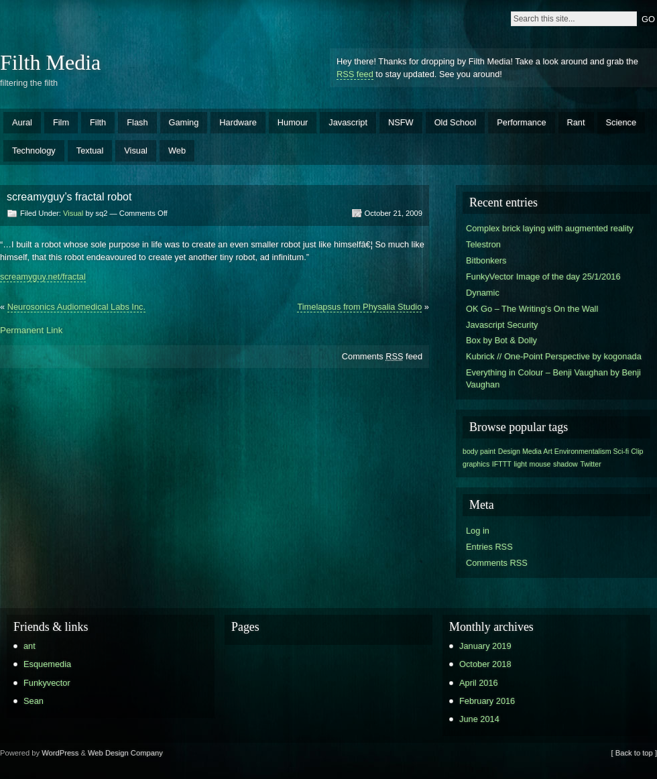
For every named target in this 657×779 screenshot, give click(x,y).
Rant (576, 122)
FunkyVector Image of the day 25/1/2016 (543, 277)
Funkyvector (46, 683)
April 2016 (478, 683)
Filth (98, 122)
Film (61, 122)
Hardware (237, 122)
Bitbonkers (486, 260)
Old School (455, 122)
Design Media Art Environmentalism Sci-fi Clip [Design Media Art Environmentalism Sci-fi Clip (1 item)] (571, 451)
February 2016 (487, 701)
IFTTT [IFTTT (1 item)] (502, 464)
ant (29, 646)
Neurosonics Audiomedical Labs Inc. (76, 307)
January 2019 (485, 646)
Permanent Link (31, 330)
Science (621, 122)
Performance (521, 122)
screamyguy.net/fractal (43, 277)
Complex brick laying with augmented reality (550, 228)
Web (177, 150)
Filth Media (50, 62)
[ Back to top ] (634, 753)
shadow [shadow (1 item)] (565, 464)
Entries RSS (489, 547)
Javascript (347, 122)
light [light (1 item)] (520, 464)
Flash (137, 122)
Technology (34, 150)
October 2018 (485, 664)
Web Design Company (125, 753)
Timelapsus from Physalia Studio (359, 307)
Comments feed (382, 356)
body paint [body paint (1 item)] (479, 451)
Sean (33, 701)
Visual (135, 150)
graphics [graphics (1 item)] (476, 464)
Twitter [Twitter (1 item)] (590, 464)
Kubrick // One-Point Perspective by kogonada (554, 356)
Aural (22, 122)
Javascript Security (502, 325)
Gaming (184, 122)
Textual (90, 150)
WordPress (60, 753)
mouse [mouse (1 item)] (540, 464)
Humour (293, 122)
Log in (477, 531)
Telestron (483, 244)
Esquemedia (47, 664)
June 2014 (479, 719)
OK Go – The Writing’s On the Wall (532, 309)
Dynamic (482, 293)
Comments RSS (497, 563)
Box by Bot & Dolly (501, 340)
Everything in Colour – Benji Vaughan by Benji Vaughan (553, 378)
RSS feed (355, 74)
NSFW (401, 122)
